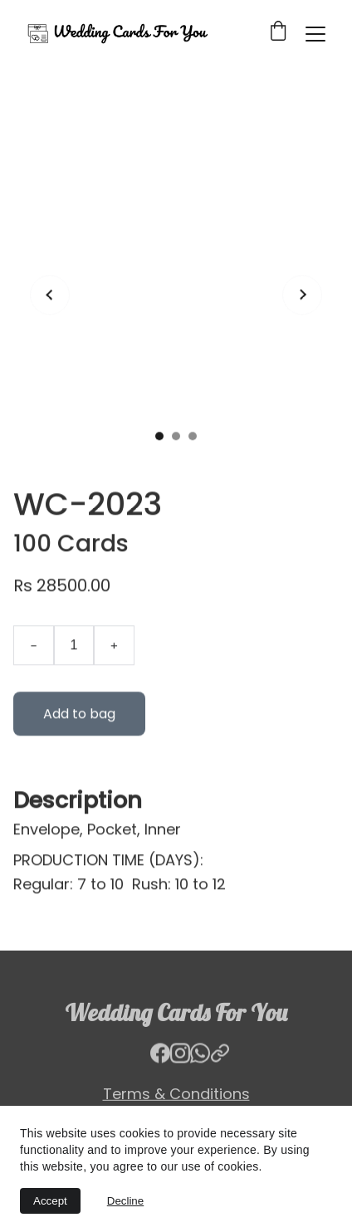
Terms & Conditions (176, 1094)
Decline (125, 1201)
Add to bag (79, 732)
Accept (50, 1201)
